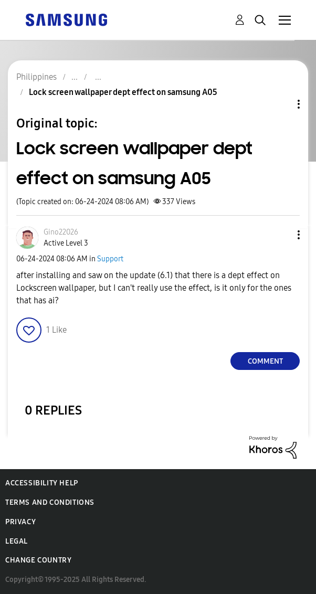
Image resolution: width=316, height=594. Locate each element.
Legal (16, 541)
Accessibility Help (41, 483)
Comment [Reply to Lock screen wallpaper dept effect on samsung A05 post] (265, 361)
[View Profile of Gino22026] (61, 232)
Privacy (20, 521)
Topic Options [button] (281, 104)
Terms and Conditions (49, 502)
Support (110, 258)
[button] (281, 235)
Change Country (38, 560)
